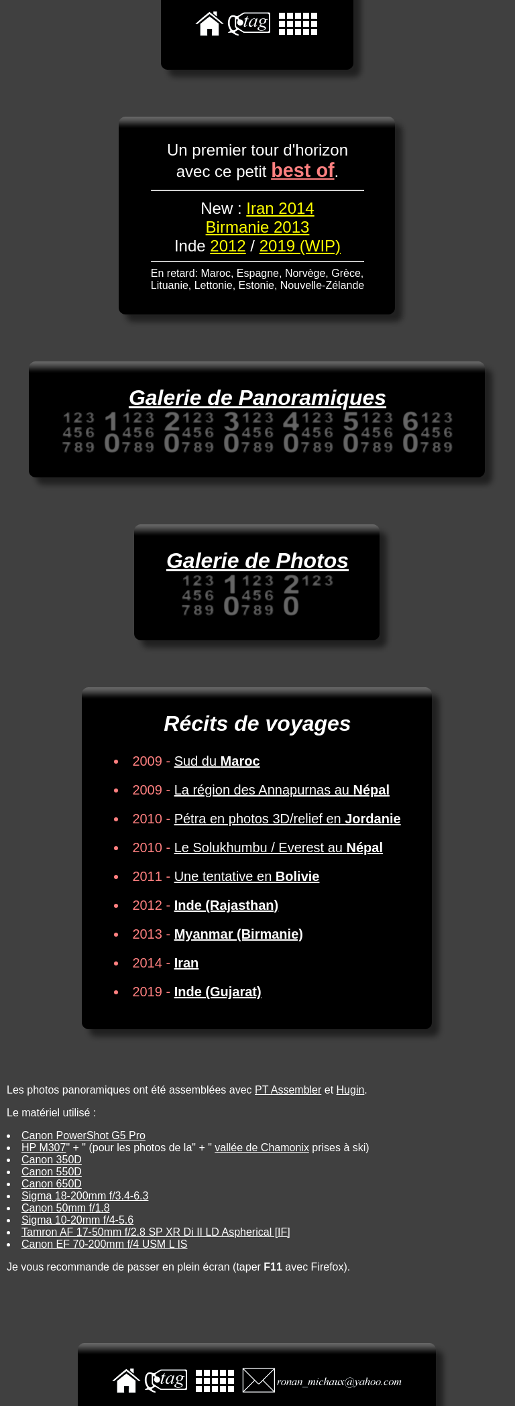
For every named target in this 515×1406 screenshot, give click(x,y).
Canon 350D (51, 1159)
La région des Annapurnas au (282, 789)
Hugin (351, 1090)
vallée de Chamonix (262, 1147)
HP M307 (43, 1147)
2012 (227, 246)
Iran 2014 (280, 208)
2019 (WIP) (300, 246)
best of (302, 170)
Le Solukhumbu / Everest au (278, 847)
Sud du (217, 761)
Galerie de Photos (257, 560)
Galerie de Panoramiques (257, 398)
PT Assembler (288, 1090)
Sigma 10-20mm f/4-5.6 (77, 1220)
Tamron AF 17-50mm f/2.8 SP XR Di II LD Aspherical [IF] (155, 1232)
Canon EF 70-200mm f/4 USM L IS (104, 1244)
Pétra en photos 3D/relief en (287, 818)
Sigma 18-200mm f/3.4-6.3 (84, 1196)
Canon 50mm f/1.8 (65, 1208)
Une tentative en (247, 876)
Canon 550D (51, 1171)
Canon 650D (51, 1183)
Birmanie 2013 (258, 227)
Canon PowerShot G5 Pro (83, 1135)
